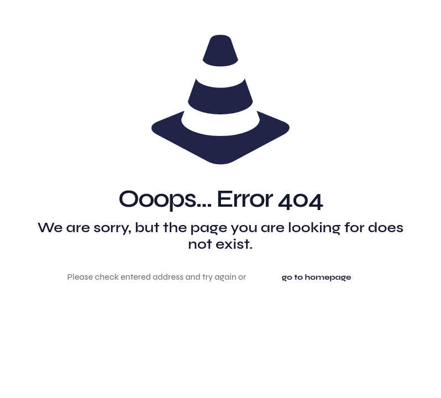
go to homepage (316, 277)
